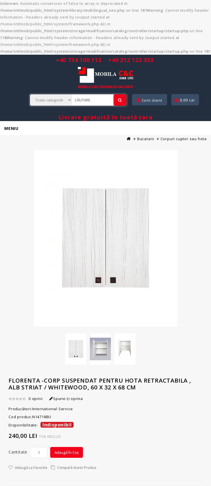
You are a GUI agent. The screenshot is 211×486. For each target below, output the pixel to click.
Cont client (149, 100)
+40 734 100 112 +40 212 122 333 (105, 60)
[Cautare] (119, 100)
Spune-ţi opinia (66, 398)
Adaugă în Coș (66, 452)
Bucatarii (145, 138)
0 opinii (35, 398)
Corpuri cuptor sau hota (184, 138)
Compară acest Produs (76, 467)
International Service (52, 408)
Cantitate (18, 452)
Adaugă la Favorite (31, 467)
